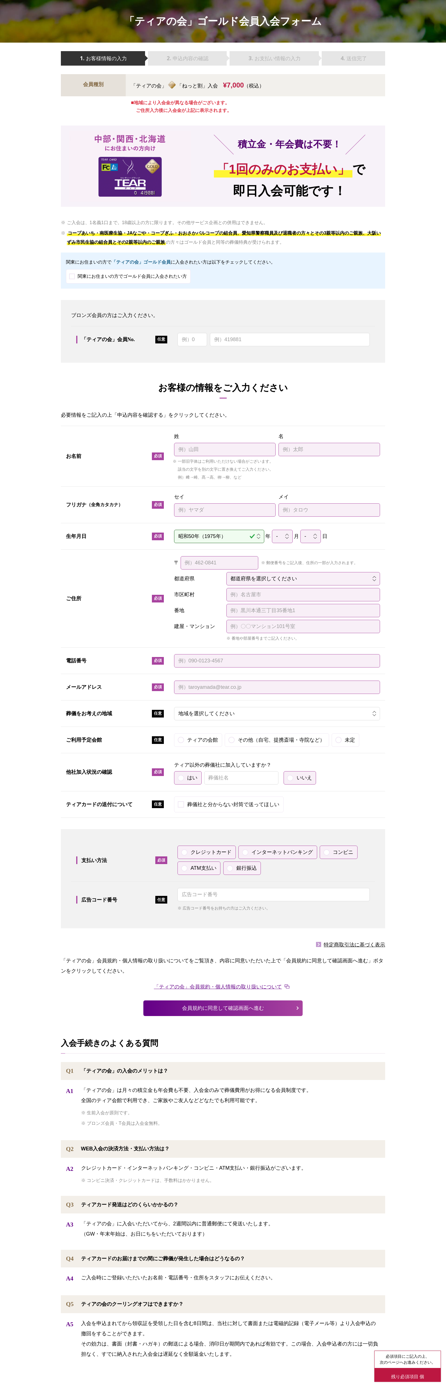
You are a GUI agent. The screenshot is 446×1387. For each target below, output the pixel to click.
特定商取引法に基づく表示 (354, 945)
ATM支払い (203, 868)
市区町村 (184, 594)
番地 (179, 610)
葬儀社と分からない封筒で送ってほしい (233, 804)
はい (192, 778)
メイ (283, 497)
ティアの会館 (202, 740)
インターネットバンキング (282, 852)
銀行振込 (246, 868)
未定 (350, 740)
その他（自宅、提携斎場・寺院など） (281, 740)
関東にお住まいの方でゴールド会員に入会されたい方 (132, 276)
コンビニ (343, 852)
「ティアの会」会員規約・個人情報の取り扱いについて (218, 987)
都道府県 (184, 578)
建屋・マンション (194, 626)
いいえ (304, 778)
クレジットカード (211, 852)
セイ (179, 497)
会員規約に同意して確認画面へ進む (223, 1008)
